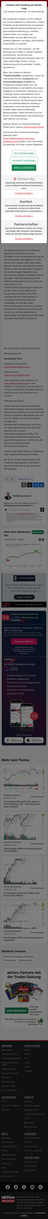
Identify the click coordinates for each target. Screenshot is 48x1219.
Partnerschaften (26, 224)
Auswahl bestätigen (24, 160)
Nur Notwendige (24, 153)
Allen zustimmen (24, 167)
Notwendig (26, 179)
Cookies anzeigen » (24, 193)
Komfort (26, 201)
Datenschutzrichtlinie (34, 127)
